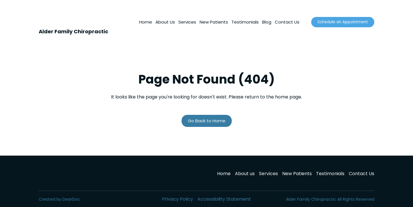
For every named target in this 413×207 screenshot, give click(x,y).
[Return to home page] (46, 17)
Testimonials (245, 22)
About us (245, 173)
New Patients (214, 22)
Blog (266, 22)
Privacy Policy (177, 199)
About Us (165, 22)
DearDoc (71, 199)
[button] (342, 22)
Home (145, 22)
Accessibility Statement (224, 199)
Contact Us (287, 22)
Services (187, 22)
